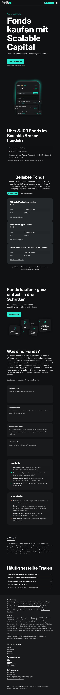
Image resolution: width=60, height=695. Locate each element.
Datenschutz (11, 675)
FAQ (8, 660)
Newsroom (10, 649)
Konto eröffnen (49, 3)
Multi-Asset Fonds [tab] (26, 193)
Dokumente (11, 673)
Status (9, 647)
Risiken (23, 65)
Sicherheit (10, 653)
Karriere (9, 651)
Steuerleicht (11, 666)
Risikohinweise (45, 610)
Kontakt (16, 686)
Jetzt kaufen (14, 217)
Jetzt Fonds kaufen (15, 61)
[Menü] (57, 3)
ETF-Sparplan (11, 664)
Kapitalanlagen (12, 600)
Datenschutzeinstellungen (15, 679)
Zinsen (9, 662)
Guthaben (10, 616)
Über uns (10, 686)
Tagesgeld (34, 618)
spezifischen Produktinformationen (29, 606)
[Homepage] (6, 2)
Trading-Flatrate (27, 155)
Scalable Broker (13, 307)
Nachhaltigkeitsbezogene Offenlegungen (20, 677)
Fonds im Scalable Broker (14, 14)
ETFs (22, 368)
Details (21, 217)
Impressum (23, 686)
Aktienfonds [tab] (12, 193)
